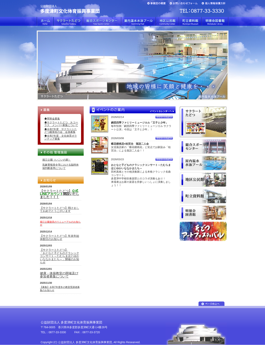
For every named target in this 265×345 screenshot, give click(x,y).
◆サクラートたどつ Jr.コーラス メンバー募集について (61, 124)
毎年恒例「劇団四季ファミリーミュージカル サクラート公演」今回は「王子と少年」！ (141, 126)
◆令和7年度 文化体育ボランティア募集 (60, 137)
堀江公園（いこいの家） (56, 159)
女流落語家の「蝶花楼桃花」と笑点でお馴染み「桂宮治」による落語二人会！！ (141, 147)
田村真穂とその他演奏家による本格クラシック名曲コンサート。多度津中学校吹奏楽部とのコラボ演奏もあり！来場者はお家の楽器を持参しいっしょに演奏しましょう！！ (141, 175)
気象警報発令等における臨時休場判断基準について (60, 166)
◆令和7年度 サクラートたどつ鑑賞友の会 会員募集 (60, 130)
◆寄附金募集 (52, 118)
